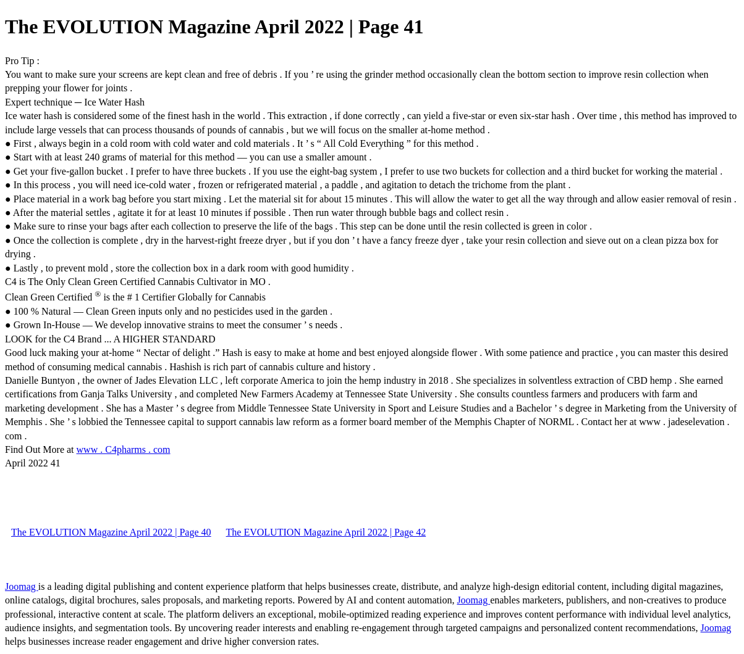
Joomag (21, 586)
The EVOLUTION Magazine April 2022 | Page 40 (111, 532)
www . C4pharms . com (124, 449)
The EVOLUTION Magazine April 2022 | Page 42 (326, 532)
